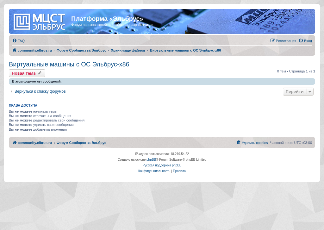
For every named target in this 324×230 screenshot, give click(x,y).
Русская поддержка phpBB (161, 165)
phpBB (151, 159)
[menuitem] (18, 41)
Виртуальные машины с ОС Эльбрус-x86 (69, 64)
